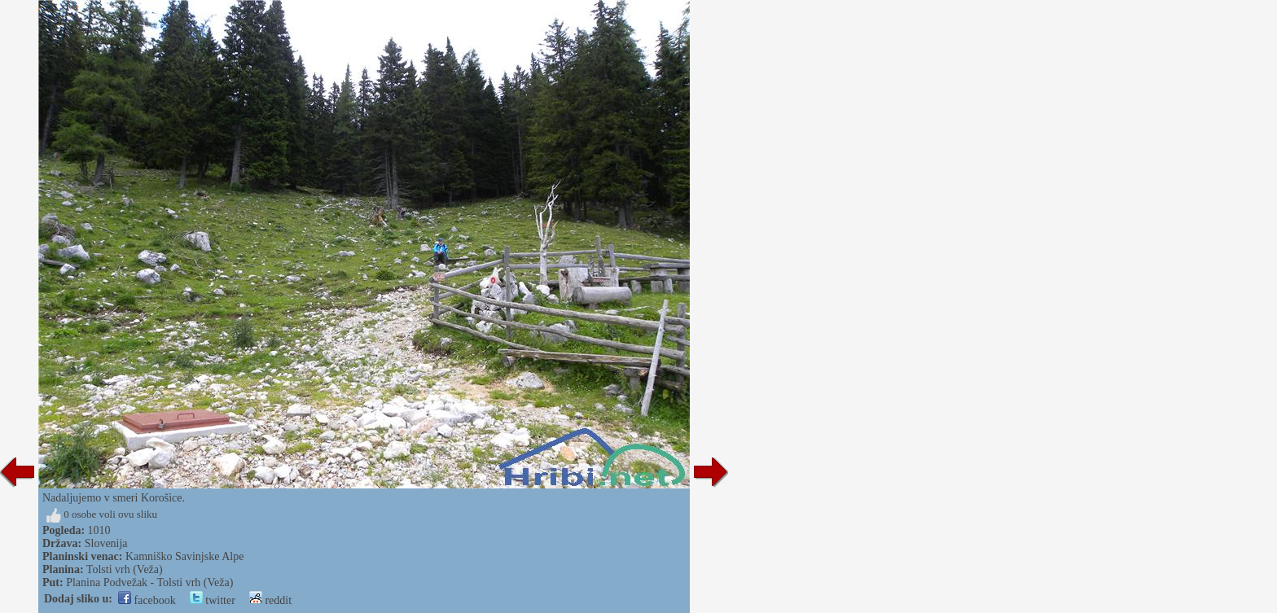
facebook (147, 600)
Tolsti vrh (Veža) (124, 569)
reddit (270, 600)
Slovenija (106, 543)
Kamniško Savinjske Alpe (184, 556)
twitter (212, 600)
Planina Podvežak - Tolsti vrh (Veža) (149, 582)
